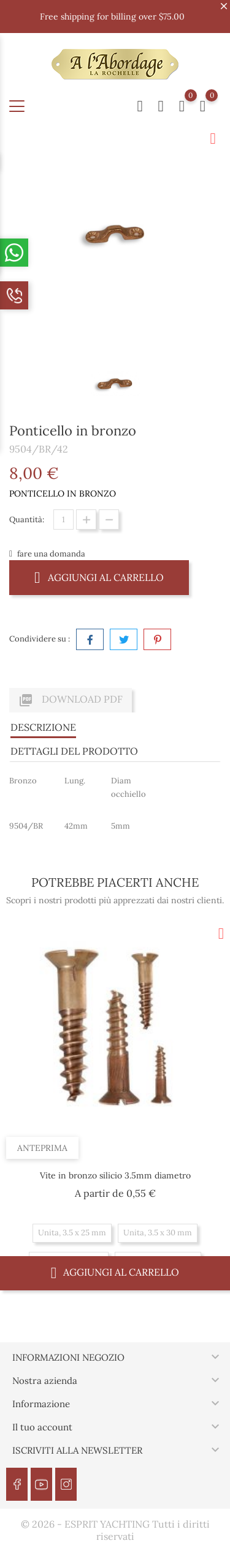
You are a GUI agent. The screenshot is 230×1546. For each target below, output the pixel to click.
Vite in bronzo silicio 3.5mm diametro (115, 1175)
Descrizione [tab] (43, 727)
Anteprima (42, 1147)
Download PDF (70, 700)
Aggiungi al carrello (99, 577)
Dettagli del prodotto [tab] (74, 751)
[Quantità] (63, 519)
